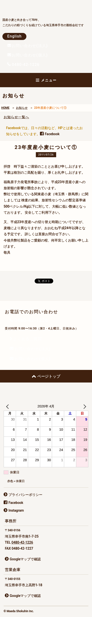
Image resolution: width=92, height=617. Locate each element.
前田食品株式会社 (38, 7)
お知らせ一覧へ (16, 117)
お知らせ (22, 107)
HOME (5, 107)
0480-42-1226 (22, 542)
